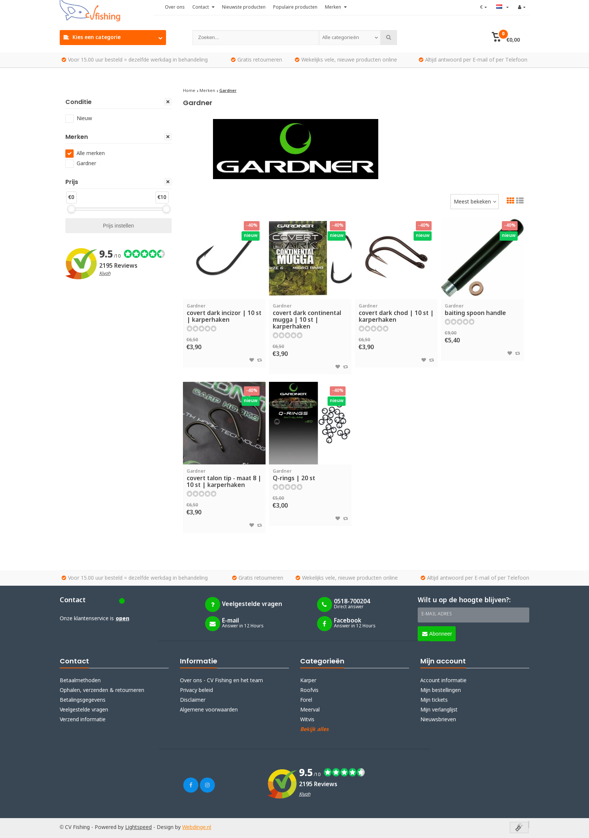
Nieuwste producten (244, 8)
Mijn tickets (434, 700)
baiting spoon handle (482, 310)
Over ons (175, 8)
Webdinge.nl (196, 827)
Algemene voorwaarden (209, 710)
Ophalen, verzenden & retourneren (102, 690)
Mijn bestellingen (440, 690)
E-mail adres (436, 614)
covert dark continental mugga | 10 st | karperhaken (310, 317)
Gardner (86, 163)
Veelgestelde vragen (84, 710)
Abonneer (437, 634)
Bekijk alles (314, 729)
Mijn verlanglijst (439, 710)
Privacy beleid (196, 690)
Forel (306, 700)
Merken (336, 8)
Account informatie (443, 680)
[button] (505, 38)
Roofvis (309, 690)
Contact (203, 8)
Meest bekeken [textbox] (472, 202)
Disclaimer (192, 700)
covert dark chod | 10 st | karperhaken (396, 313)
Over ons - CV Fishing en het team (221, 680)
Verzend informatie (83, 719)
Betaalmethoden (80, 680)
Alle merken (91, 153)
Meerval (310, 710)
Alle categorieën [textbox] (340, 38)
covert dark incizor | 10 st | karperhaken (224, 313)
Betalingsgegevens (83, 700)
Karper (308, 680)
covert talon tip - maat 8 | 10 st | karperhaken (224, 478)
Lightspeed (138, 827)
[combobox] (350, 37)
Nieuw (84, 118)
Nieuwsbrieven (438, 719)
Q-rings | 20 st (310, 475)
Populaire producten (295, 8)
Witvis (307, 719)
